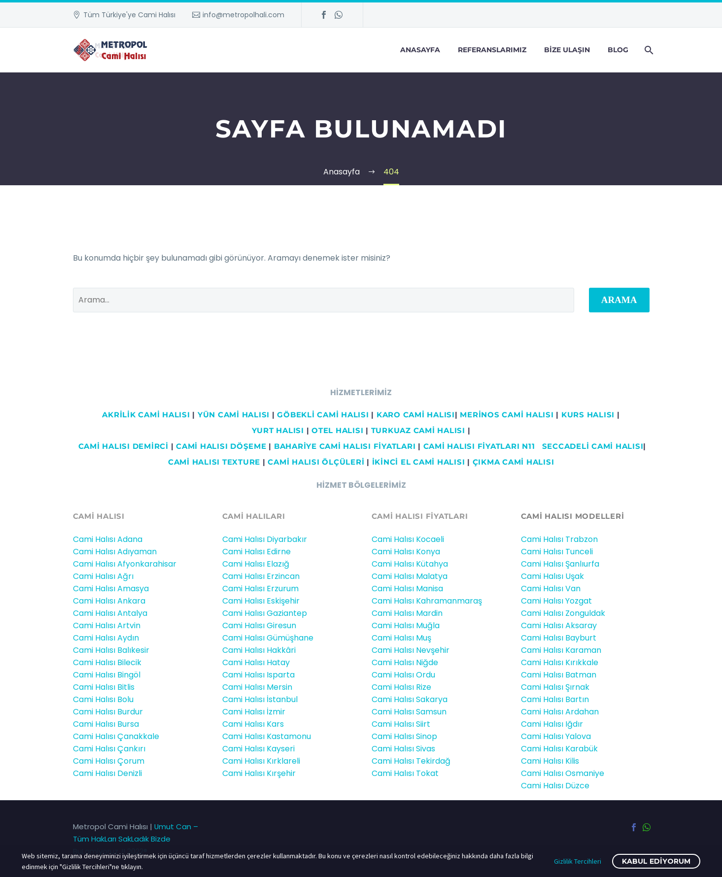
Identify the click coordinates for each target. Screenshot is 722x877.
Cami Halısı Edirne (256, 551)
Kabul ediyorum (656, 861)
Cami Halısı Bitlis (104, 687)
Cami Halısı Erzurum (260, 588)
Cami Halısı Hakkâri (259, 650)
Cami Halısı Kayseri (258, 748)
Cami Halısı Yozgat (556, 601)
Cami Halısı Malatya (409, 576)
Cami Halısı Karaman (561, 650)
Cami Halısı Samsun (409, 711)
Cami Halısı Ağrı (103, 576)
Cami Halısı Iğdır (552, 724)
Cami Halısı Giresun (259, 625)
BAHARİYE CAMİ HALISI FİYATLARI (345, 446)
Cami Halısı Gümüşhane (267, 637)
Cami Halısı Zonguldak (563, 613)
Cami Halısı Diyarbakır (264, 539)
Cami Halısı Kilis (550, 761)
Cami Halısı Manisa (407, 588)
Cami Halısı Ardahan (560, 711)
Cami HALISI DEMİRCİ (122, 446)
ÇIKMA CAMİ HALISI (513, 462)
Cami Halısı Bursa (106, 724)
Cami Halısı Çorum (108, 761)
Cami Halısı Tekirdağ (411, 761)
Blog (618, 49)
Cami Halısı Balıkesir (111, 650)
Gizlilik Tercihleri (577, 861)
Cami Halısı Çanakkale (116, 736)
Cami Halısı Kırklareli (261, 761)
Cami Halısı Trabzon (559, 539)
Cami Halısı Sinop (404, 736)
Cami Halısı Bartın (555, 699)
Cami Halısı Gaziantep (264, 613)
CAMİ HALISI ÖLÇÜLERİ (316, 462)
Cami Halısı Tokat (405, 773)
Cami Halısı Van (551, 588)
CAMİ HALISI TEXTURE (214, 462)
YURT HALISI (278, 430)
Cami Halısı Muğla (406, 625)
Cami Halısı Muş (401, 637)
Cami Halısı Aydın (106, 637)
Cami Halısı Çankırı (109, 748)
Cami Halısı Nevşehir (410, 650)
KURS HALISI (588, 414)
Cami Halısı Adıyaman (115, 551)
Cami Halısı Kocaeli (408, 539)
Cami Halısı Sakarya (409, 699)
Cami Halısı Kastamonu (266, 736)
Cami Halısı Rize (401, 687)
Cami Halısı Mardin (407, 613)
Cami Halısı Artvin (106, 625)
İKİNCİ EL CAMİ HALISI (418, 462)
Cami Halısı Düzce (555, 785)
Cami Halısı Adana (107, 539)
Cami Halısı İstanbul (260, 699)
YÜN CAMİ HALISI (234, 414)
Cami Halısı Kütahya (410, 564)
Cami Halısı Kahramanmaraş (427, 601)
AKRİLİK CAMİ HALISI (146, 414)
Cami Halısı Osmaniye (562, 773)
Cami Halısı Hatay (256, 662)
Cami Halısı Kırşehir (259, 773)
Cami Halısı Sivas (403, 748)
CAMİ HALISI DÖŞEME (221, 446)
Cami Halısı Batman (558, 674)
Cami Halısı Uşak (552, 576)
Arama (619, 300)
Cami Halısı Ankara (109, 601)
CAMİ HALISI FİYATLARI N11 (478, 446)
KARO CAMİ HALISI (416, 414)
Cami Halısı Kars (253, 724)
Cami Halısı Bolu (103, 699)
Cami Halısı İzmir (253, 711)
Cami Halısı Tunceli (557, 551)
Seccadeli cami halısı (593, 446)
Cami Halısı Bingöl (106, 674)
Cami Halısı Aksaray (559, 625)
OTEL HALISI (337, 430)
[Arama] (648, 50)
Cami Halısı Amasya (111, 588)
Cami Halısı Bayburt (558, 637)
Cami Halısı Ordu (403, 674)
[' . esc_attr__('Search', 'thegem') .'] (323, 300)
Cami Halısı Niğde (405, 662)
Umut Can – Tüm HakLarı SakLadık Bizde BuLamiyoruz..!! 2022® (135, 838)
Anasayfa (420, 49)
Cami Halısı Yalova (556, 736)
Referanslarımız (492, 49)
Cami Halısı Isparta (258, 674)
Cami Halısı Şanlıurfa (560, 564)
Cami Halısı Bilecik (107, 662)
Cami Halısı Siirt (401, 724)
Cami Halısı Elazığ (255, 564)
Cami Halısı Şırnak (555, 687)
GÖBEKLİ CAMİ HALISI (323, 414)
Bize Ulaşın (567, 49)
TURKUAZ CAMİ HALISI (418, 430)
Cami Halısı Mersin (257, 687)
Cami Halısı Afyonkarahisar (124, 564)
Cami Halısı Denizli (107, 773)
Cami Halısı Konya (406, 551)
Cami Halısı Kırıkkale (559, 662)
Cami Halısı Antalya (110, 613)
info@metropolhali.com (243, 15)
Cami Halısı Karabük (559, 748)
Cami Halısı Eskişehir (261, 601)
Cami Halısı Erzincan (261, 576)
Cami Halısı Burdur (108, 711)
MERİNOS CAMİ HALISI (506, 414)
